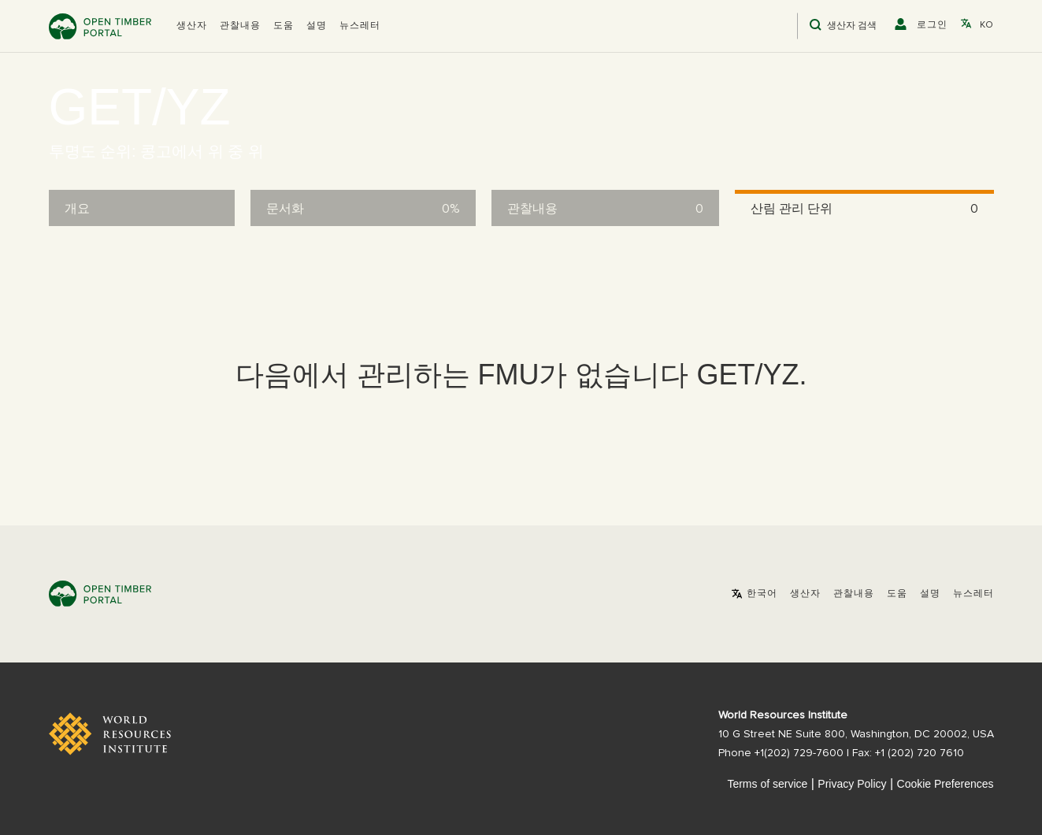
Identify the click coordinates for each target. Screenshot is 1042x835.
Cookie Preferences (945, 783)
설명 (316, 26)
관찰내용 (240, 26)
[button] (191, 26)
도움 (283, 26)
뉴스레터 (359, 26)
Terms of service (767, 783)
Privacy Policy (852, 783)
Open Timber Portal (100, 26)
